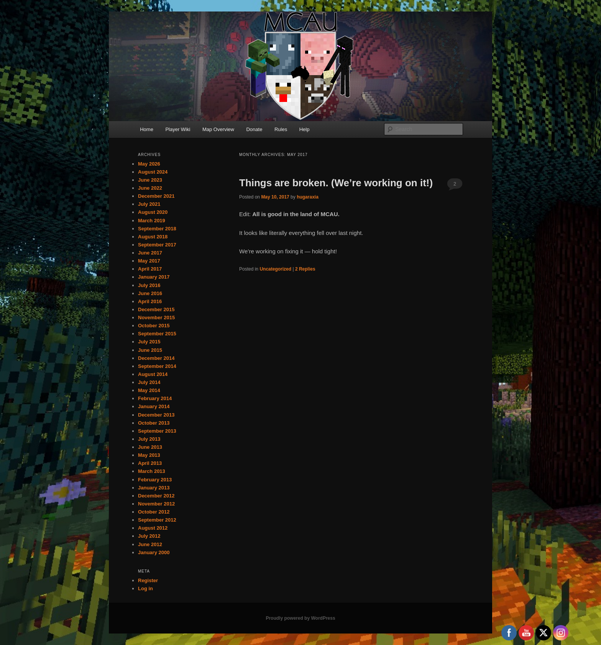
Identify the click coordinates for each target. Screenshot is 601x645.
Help (304, 129)
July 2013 (149, 439)
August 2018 (152, 237)
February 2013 (155, 480)
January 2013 (153, 488)
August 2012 (152, 528)
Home (146, 129)
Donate (254, 129)
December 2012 (156, 496)
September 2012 (157, 520)
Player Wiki (177, 129)
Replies (305, 269)
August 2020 (152, 212)
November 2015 (156, 317)
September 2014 (157, 366)
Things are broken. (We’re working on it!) (336, 183)
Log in (145, 588)
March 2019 (151, 220)
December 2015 (156, 309)
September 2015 (157, 333)
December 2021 (156, 196)
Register (148, 580)
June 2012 (150, 544)
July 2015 (149, 342)
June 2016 (150, 293)
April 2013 (150, 463)
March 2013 (151, 471)
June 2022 (150, 188)
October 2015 (153, 325)
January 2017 (153, 277)
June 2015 (150, 350)
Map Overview (218, 129)
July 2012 (149, 536)
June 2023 (150, 180)
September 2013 (157, 431)
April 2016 (150, 301)
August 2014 (152, 374)
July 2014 (149, 382)
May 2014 (149, 390)
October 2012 (153, 512)
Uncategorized (275, 269)
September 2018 (157, 228)
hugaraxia (308, 197)
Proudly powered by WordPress (300, 618)
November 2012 (156, 504)
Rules (280, 129)
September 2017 (157, 245)
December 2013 (156, 415)
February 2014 (155, 398)
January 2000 (153, 552)
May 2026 (149, 164)
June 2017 (150, 253)
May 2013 (149, 455)
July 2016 (149, 285)
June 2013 (150, 447)
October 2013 (153, 423)
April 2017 (150, 269)
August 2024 (152, 172)
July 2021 (149, 204)
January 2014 (153, 406)
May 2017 (149, 261)
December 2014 (156, 358)
